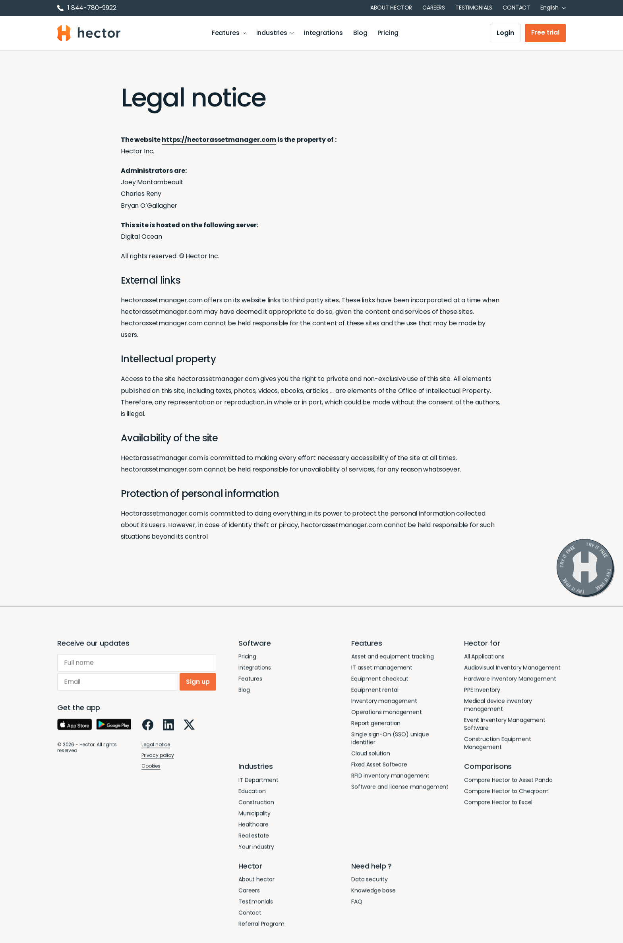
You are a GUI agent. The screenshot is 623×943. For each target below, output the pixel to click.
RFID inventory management (390, 777)
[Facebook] (147, 726)
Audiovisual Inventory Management (512, 669)
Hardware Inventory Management (510, 680)
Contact (516, 8)
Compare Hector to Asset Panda (508, 782)
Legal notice (155, 746)
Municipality (254, 815)
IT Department (258, 782)
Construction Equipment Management (497, 745)
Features (229, 33)
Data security (369, 881)
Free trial (545, 33)
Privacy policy (157, 757)
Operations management (386, 714)
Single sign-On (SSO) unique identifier (390, 740)
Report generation (375, 725)
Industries (275, 33)
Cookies (151, 767)
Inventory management (384, 703)
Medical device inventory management (498, 707)
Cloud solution (370, 755)
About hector (391, 8)
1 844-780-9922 (86, 8)
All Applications (484, 658)
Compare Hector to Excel (498, 804)
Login (505, 33)
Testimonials (473, 8)
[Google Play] (113, 726)
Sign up (198, 683)
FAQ (356, 903)
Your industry (256, 848)
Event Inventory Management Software (505, 726)
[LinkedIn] (168, 726)
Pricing (388, 33)
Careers (433, 8)
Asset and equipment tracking (392, 658)
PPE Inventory (482, 692)
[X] (189, 727)
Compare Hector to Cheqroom (506, 793)
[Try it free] (585, 568)
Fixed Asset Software (379, 766)
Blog (361, 33)
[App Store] (74, 726)
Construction (256, 804)
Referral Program (261, 925)
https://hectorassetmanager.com (219, 139)
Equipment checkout (379, 680)
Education (252, 793)
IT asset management (381, 669)
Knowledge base (373, 892)
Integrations (323, 33)
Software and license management (400, 788)
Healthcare (253, 826)
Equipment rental (374, 692)
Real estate (253, 837)
